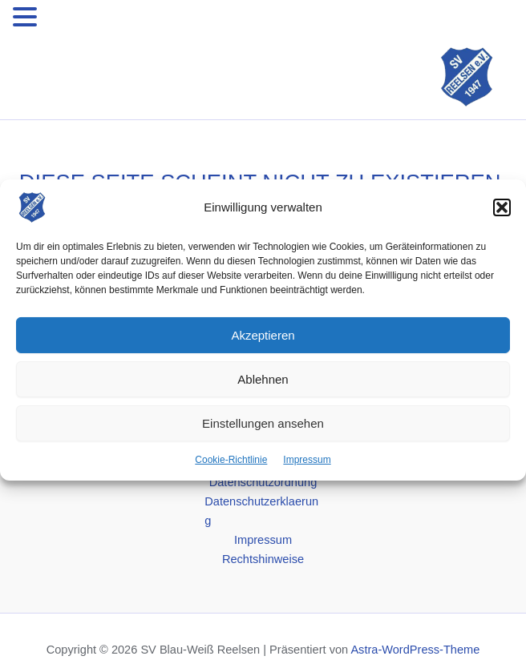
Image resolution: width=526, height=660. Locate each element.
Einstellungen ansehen (263, 422)
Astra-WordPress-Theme (414, 649)
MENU (65, 20)
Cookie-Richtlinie (231, 459)
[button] (502, 207)
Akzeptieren (262, 334)
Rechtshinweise (263, 559)
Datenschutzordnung (263, 482)
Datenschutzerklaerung (261, 511)
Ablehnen (262, 378)
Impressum (306, 459)
